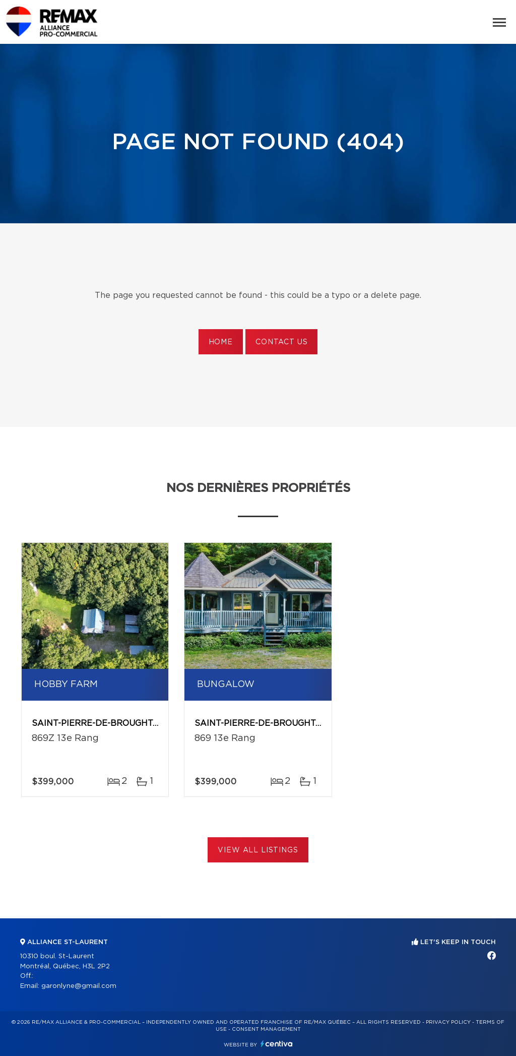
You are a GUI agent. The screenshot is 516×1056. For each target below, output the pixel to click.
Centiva (277, 1043)
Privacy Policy (448, 1022)
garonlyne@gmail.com (78, 986)
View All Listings (258, 850)
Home (221, 342)
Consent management (266, 1029)
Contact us (281, 342)
